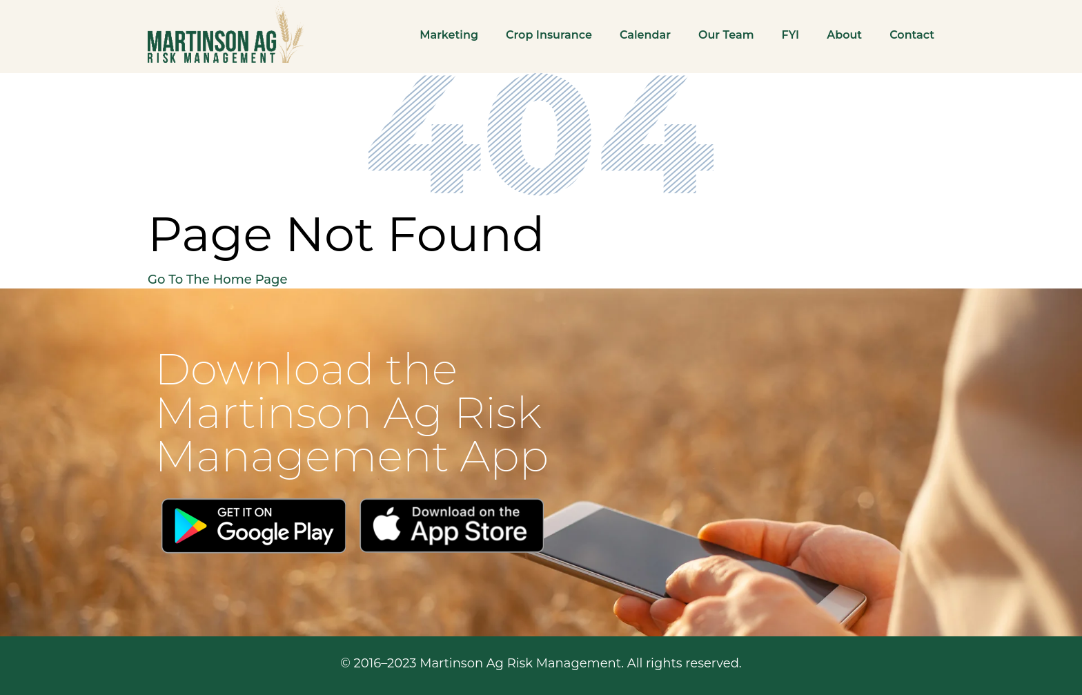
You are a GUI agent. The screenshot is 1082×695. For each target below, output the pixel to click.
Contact (911, 34)
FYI (791, 34)
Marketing (449, 34)
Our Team (726, 34)
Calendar (645, 34)
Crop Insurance (549, 34)
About (844, 34)
